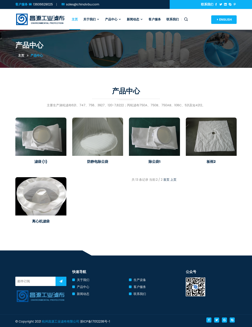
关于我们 (91, 19)
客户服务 (155, 19)
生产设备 (140, 280)
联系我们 (172, 19)
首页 (166, 179)
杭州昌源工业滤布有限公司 (60, 321)
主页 (75, 19)
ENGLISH (224, 19)
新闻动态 (135, 19)
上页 (173, 179)
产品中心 (113, 19)
